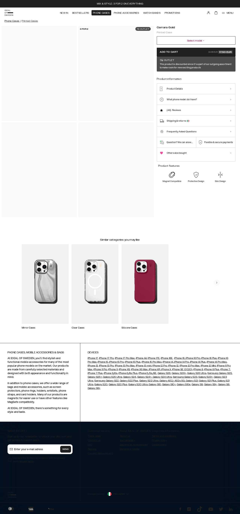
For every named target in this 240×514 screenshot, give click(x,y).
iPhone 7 (225, 369)
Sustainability (127, 440)
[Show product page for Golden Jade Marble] (196, 76)
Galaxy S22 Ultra (148, 380)
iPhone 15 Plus (132, 362)
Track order (94, 436)
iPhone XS (124, 369)
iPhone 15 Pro (116, 362)
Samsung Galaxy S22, (106, 380)
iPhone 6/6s (110, 373)
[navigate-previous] (217, 283)
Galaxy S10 (154, 384)
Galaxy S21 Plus (207, 380)
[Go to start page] (8, 13)
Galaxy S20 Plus (118, 384)
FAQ (90, 444)
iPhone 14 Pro (181, 362)
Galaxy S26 (164, 373)
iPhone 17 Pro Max (125, 358)
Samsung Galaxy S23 (185, 377)
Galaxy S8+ (94, 388)
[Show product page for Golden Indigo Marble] (184, 76)
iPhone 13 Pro (106, 365)
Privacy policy (159, 440)
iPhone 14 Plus (197, 362)
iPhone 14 (168, 362)
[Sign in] (208, 13)
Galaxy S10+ (169, 384)
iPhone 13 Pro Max (125, 365)
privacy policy (27, 461)
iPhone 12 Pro (159, 365)
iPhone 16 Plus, (209, 358)
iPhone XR (154, 369)
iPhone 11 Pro (100, 369)
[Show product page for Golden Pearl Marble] (207, 76)
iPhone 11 (113, 369)
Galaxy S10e (183, 384)
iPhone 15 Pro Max (152, 362)
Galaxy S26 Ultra (196, 373)
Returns (92, 449)
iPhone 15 (103, 362)
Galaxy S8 (224, 384)
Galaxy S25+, (95, 377)
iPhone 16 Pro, (193, 358)
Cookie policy (159, 444)
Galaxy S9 (197, 384)
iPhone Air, (141, 358)
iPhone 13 (93, 365)
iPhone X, (166, 369)
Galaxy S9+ (210, 384)
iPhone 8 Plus (211, 369)
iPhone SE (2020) (182, 369)
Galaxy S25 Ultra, (112, 377)
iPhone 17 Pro (106, 358)
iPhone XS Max (139, 369)
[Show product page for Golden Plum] (219, 76)
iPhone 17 (93, 358)
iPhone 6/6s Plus (127, 373)
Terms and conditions (164, 436)
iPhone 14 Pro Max (217, 362)
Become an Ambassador (134, 444)
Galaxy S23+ (205, 377)
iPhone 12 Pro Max (190, 365)
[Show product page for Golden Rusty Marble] (230, 76)
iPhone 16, (179, 358)
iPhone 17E (154, 358)
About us (125, 436)
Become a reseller (130, 449)
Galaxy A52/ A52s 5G (172, 380)
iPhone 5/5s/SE (147, 373)
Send (65, 449)
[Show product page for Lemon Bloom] (173, 76)
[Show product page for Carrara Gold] (162, 76)
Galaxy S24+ (144, 377)
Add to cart (196, 52)
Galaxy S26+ (179, 373)
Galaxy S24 (129, 377)
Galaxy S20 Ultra (138, 384)
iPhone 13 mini (143, 365)
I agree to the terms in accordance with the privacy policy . (39, 459)
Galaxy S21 (191, 380)
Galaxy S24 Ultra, (162, 377)
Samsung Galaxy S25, (219, 373)
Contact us (94, 440)
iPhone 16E (167, 358)
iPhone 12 (173, 365)
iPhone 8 (198, 369)
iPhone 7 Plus (95, 373)
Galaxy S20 (100, 384)
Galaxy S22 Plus (129, 380)
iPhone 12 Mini (208, 365)
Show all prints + (226, 64)
